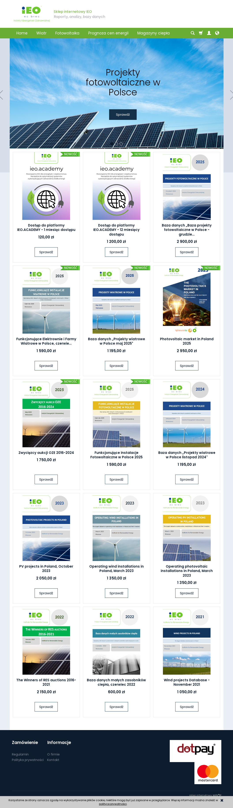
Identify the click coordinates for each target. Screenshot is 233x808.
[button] (112, 143)
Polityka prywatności (28, 759)
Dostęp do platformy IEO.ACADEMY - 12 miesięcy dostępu (116, 230)
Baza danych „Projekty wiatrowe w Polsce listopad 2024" (186, 454)
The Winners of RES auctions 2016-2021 (46, 682)
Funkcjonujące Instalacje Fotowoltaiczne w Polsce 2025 (116, 454)
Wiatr (41, 33)
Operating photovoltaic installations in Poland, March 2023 (187, 571)
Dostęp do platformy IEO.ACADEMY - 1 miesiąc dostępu (46, 227)
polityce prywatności (113, 804)
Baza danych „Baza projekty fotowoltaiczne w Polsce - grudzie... (187, 230)
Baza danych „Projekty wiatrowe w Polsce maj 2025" (116, 341)
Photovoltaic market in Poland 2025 (187, 341)
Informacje (59, 742)
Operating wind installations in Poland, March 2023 (116, 568)
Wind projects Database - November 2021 (187, 682)
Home (22, 33)
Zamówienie (25, 742)
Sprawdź (46, 252)
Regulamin (20, 754)
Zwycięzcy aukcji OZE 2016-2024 (46, 452)
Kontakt (53, 759)
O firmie (53, 754)
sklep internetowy (205, 795)
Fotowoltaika (67, 33)
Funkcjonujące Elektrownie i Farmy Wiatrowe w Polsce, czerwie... (46, 341)
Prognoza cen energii (108, 33)
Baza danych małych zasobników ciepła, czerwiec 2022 (116, 682)
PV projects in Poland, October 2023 (46, 568)
